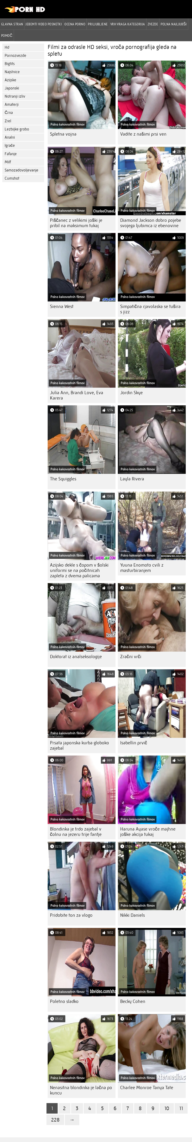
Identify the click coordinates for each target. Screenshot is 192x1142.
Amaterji (12, 104)
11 (181, 1108)
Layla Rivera (132, 479)
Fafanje (11, 154)
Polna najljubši (174, 24)
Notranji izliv (15, 96)
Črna (9, 112)
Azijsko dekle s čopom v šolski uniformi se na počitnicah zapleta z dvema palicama (79, 570)
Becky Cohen (132, 1001)
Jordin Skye (131, 392)
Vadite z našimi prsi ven (143, 134)
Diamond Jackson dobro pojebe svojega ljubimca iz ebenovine (150, 223)
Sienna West (61, 306)
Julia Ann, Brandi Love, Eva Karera (76, 395)
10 (166, 1108)
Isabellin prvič (133, 742)
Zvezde (153, 24)
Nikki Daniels (132, 915)
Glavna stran (12, 24)
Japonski (12, 88)
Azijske (10, 80)
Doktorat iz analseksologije (76, 656)
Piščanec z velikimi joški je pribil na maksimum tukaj (76, 223)
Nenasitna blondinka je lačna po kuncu (81, 1090)
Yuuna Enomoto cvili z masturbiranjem (141, 567)
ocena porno (74, 24)
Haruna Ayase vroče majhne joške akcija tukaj (147, 831)
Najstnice (12, 72)
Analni (10, 137)
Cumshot (12, 178)
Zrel (8, 121)
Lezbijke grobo (17, 129)
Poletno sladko (64, 1001)
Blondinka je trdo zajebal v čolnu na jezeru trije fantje (76, 831)
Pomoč (7, 35)
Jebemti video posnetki (44, 24)
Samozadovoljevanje (21, 170)
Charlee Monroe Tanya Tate (146, 1087)
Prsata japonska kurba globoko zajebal (79, 745)
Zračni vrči (130, 656)
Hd (7, 47)
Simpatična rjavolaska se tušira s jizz (150, 309)
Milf (8, 162)
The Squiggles (63, 479)
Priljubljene (98, 24)
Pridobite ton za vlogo (71, 915)
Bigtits (10, 64)
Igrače (10, 145)
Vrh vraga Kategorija (127, 24)
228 (55, 1120)
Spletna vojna (63, 134)
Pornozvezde (15, 55)
